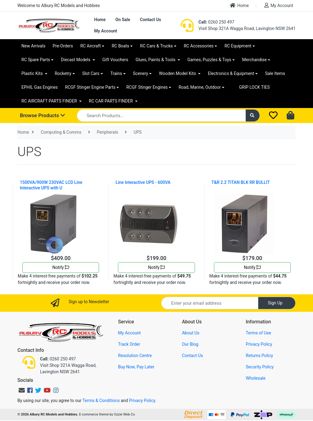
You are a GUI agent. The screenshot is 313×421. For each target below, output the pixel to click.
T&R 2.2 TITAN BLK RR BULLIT (241, 182)
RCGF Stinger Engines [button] (147, 87)
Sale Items (275, 73)
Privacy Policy (259, 344)
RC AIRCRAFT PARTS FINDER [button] (49, 101)
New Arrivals (33, 45)
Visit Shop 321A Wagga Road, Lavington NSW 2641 (247, 28)
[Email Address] (209, 303)
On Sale (122, 19)
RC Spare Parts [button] (35, 59)
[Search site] (252, 115)
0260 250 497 (216, 22)
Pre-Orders (63, 45)
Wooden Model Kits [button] (178, 73)
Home (239, 5)
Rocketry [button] (63, 73)
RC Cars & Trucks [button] (156, 45)
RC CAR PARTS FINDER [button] (111, 101)
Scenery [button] (140, 73)
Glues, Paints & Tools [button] (155, 59)
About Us (190, 332)
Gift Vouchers (115, 59)
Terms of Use (258, 332)
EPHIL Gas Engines (39, 87)
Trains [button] (116, 73)
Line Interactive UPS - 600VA (143, 182)
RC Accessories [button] (199, 45)
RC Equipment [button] (237, 45)
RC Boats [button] (120, 45)
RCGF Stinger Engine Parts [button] (90, 87)
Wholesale (256, 378)
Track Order (129, 344)
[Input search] (161, 115)
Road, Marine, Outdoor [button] (200, 87)
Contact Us (150, 19)
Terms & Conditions (101, 400)
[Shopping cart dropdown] (291, 115)
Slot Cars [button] (90, 73)
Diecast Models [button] (76, 59)
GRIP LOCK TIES (254, 87)
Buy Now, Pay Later (136, 366)
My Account (278, 5)
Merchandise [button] (254, 59)
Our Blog (190, 344)
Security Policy (260, 366)
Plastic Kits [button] (32, 73)
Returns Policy (259, 355)
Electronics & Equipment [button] (231, 73)
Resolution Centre (135, 355)
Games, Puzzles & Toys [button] (209, 59)
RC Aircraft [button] (90, 45)
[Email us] (22, 390)
